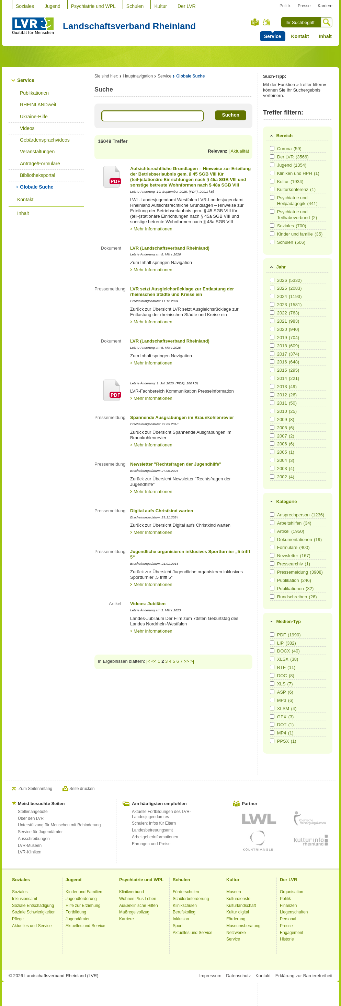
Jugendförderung (81, 898)
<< (154, 661)
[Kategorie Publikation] (272, 580)
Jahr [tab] (277, 267)
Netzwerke (236, 932)
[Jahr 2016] (272, 361)
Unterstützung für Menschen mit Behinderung (59, 825)
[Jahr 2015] (272, 370)
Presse (304, 5)
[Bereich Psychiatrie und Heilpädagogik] (272, 197)
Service (25, 80)
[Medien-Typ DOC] (272, 675)
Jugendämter (78, 919)
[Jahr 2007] (272, 435)
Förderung (235, 919)
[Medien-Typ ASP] (272, 692)
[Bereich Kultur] (272, 181)
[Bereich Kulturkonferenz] (272, 189)
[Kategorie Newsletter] (272, 555)
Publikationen (34, 93)
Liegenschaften (294, 912)
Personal (288, 919)
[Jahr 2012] (272, 394)
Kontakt (300, 36)
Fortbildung (76, 912)
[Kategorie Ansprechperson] (272, 514)
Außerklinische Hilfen (138, 905)
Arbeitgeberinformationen (155, 837)
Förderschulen (186, 891)
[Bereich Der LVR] (272, 156)
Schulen (135, 6)
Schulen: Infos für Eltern (154, 823)
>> (186, 661)
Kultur (160, 6)
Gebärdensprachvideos (45, 140)
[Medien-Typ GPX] (272, 716)
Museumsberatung (243, 925)
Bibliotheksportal (37, 175)
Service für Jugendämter (40, 831)
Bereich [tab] (281, 136)
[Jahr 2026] (272, 280)
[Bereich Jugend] (272, 165)
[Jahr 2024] (272, 296)
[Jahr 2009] (272, 419)
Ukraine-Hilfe (34, 116)
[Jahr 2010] (272, 411)
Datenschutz (238, 975)
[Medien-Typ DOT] (272, 724)
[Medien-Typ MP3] (272, 700)
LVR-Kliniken (29, 852)
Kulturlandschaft (241, 905)
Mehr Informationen (153, 228)
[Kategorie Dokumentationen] (272, 539)
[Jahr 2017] (272, 353)
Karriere (325, 5)
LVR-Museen (30, 845)
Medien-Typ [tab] (285, 621)
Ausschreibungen (34, 838)
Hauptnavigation (138, 76)
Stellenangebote (33, 811)
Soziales (25, 6)
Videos (27, 128)
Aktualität (240, 151)
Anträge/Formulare (40, 163)
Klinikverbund (131, 891)
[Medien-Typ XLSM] (272, 708)
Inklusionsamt (24, 898)
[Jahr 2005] (272, 452)
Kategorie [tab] (283, 501)
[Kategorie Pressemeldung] (272, 572)
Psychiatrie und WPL (93, 6)
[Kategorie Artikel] (272, 531)
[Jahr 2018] (272, 345)
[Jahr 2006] (272, 443)
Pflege (18, 919)
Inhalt (325, 36)
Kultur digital (237, 912)
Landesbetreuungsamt (152, 830)
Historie (287, 939)
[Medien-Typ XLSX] (272, 659)
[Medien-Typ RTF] (272, 667)
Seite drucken (81, 788)
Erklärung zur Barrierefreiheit (303, 975)
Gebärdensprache (267, 21)
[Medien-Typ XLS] (272, 683)
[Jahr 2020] (272, 329)
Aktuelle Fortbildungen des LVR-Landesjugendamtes (161, 814)
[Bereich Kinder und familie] (272, 233)
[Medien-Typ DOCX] (272, 650)
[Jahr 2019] (272, 337)
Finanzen (288, 905)
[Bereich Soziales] (272, 225)
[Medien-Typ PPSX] (272, 741)
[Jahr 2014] (272, 378)
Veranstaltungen (37, 151)
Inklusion (181, 919)
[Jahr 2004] (272, 460)
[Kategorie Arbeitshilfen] (272, 522)
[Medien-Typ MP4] (272, 732)
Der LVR (187, 6)
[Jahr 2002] (272, 476)
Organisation (291, 891)
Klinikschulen (185, 905)
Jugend (52, 6)
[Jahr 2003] (272, 468)
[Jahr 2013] (272, 386)
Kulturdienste (238, 898)
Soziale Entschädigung (33, 905)
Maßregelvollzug (134, 912)
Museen (233, 891)
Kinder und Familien (84, 891)
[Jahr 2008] (272, 427)
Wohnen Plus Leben (137, 898)
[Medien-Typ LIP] (272, 642)
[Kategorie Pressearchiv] (272, 563)
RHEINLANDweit (38, 104)
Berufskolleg (184, 912)
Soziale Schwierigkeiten (34, 912)
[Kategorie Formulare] (272, 547)
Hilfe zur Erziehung (83, 905)
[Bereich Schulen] (272, 242)
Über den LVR (31, 818)
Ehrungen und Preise (151, 843)
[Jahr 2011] (272, 402)
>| (192, 661)
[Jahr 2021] (272, 321)
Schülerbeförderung (191, 898)
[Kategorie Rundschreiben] (272, 596)
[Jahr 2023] (272, 304)
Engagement (291, 932)
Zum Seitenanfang (35, 788)
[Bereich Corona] (272, 148)
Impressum (210, 975)
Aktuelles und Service (32, 925)
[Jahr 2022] (272, 312)
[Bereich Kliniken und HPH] (272, 173)
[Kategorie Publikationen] (272, 588)
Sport (178, 925)
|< (148, 661)
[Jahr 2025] (272, 288)
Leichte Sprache (255, 22)
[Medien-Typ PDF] (272, 634)
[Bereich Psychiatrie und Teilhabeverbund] (272, 211)
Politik (285, 5)
